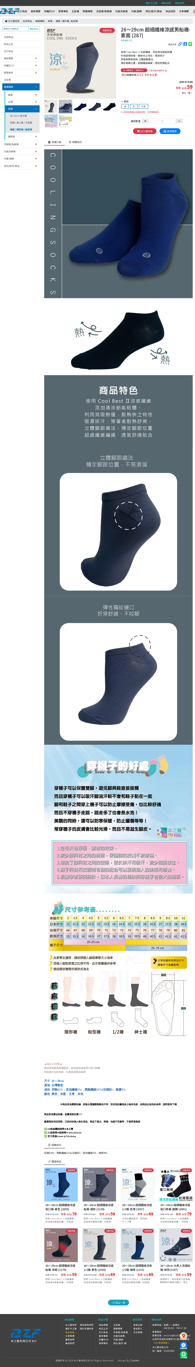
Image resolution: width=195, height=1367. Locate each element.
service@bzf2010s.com (177, 1335)
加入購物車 (145, 131)
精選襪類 (87, 11)
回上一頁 (118, 1302)
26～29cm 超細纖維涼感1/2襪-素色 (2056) (98, 1267)
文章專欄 (184, 11)
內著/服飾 (136, 11)
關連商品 (54, 1161)
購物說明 (165, 3)
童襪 (10, 94)
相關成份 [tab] (75, 142)
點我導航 (161, 1342)
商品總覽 (103, 1324)
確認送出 (34, 28)
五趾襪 (75, 11)
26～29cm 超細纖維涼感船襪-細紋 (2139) (98, 1207)
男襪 (50, 21)
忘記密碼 (137, 1332)
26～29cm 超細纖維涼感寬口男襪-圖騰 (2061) (175, 1207)
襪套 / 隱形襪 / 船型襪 (67, 21)
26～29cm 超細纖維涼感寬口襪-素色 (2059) (60, 1207)
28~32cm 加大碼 (18, 115)
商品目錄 (170, 11)
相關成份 (54, 1145)
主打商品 (22, 11)
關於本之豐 (150, 3)
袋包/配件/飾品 (153, 11)
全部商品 (27, 21)
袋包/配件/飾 (120, 1343)
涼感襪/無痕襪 (104, 11)
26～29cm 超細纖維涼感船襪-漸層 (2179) (60, 1267)
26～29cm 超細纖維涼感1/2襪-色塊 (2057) (137, 1207)
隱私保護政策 (87, 1328)
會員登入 (137, 1328)
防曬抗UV (49, 11)
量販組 (11, 136)
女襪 (10, 101)
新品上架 (9, 11)
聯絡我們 (178, 3)
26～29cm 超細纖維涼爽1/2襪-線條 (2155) (137, 1267)
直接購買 (170, 131)
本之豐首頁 (14, 21)
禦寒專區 (63, 11)
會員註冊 (137, 1324)
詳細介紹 (54, 142)
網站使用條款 (87, 1324)
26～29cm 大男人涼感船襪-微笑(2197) (175, 1267)
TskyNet (135, 1360)
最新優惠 (36, 11)
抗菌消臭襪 (121, 11)
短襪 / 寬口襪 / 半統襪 (21, 122)
